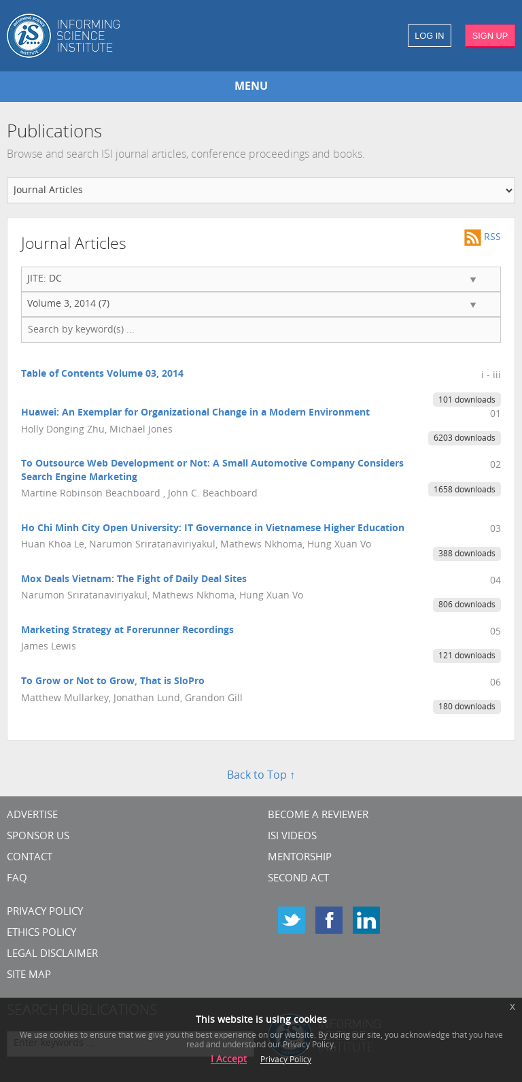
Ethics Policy (41, 933)
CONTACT (29, 858)
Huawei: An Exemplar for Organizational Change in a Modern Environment (195, 413)
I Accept (229, 1060)
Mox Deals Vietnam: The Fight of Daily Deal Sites (134, 580)
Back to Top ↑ (261, 776)
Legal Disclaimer (52, 954)
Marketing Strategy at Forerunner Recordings (127, 631)
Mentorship (300, 858)
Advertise (32, 816)
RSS (482, 238)
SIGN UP (490, 36)
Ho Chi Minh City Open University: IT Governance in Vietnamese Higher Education (212, 529)
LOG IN (429, 36)
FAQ (17, 879)
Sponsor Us (38, 837)
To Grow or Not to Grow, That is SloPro (113, 682)
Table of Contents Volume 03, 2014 (102, 374)
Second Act (298, 879)
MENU (251, 87)
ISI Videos (292, 837)
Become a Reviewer (318, 816)
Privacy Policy (45, 912)
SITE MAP (29, 975)
